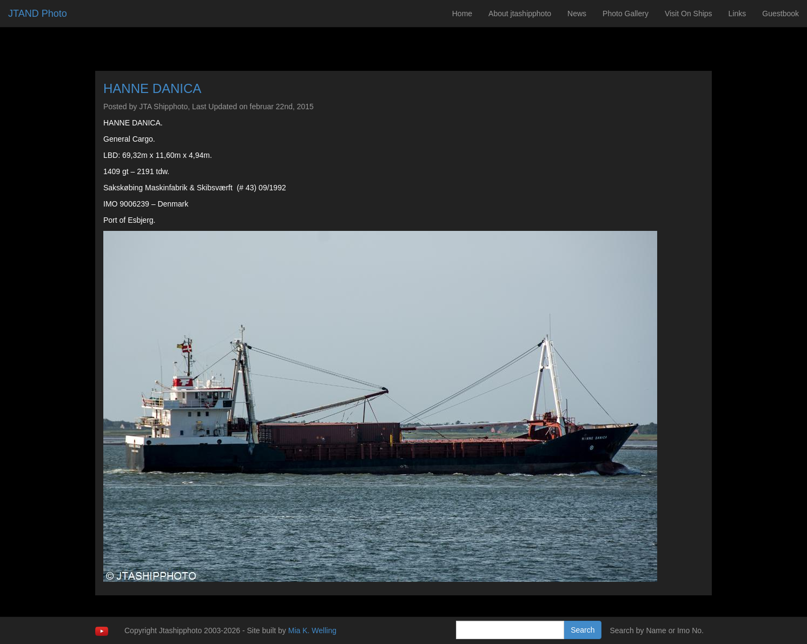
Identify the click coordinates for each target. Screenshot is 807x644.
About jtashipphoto (519, 13)
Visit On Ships (688, 13)
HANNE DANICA (152, 88)
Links (737, 13)
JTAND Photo (37, 13)
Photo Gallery (626, 13)
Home (462, 13)
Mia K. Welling (312, 630)
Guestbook (780, 13)
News (576, 13)
